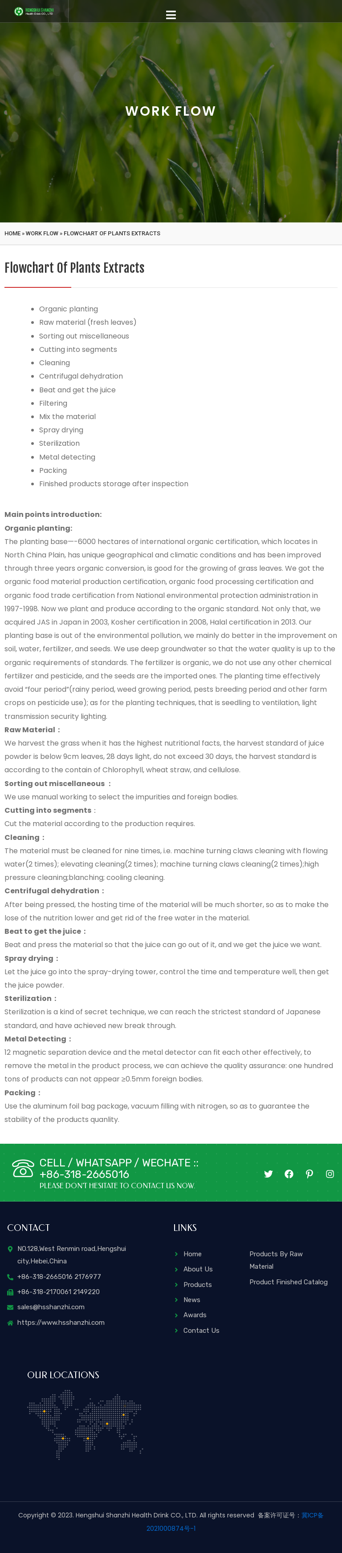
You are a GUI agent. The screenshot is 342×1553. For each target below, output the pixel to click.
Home (12, 233)
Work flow (42, 233)
